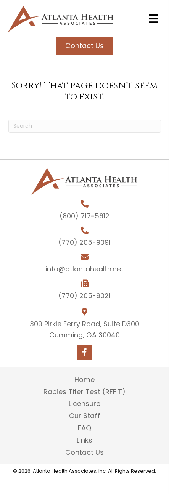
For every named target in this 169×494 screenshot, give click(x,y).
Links (84, 440)
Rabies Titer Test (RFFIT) (84, 391)
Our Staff (84, 415)
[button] (84, 352)
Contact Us (84, 452)
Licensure (84, 403)
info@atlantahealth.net (84, 269)
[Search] (84, 126)
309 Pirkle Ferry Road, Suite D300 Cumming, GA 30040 (84, 329)
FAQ (84, 428)
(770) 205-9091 (84, 242)
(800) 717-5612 (84, 216)
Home (84, 379)
